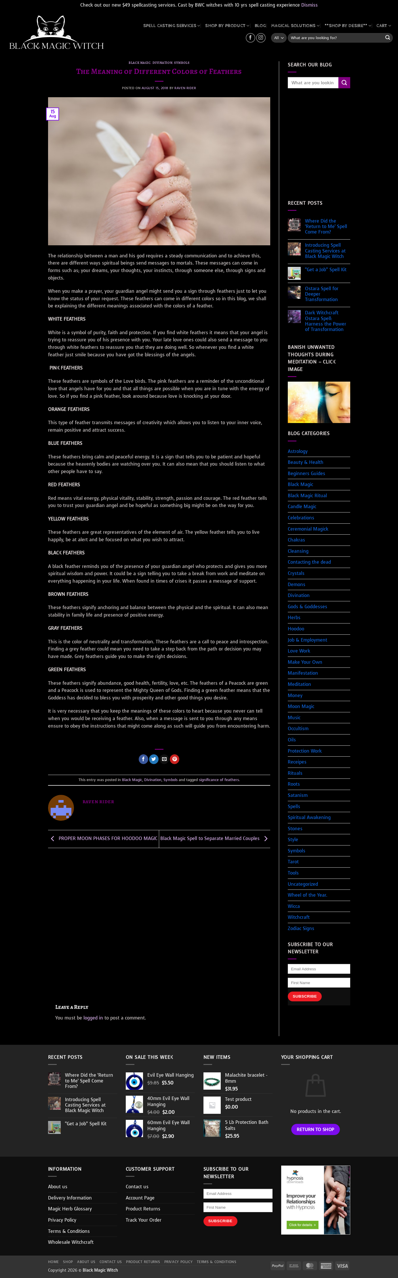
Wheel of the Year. (307, 895)
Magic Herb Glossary (70, 1209)
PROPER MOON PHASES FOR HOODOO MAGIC (102, 838)
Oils (292, 740)
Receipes (297, 762)
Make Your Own (305, 662)
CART (383, 25)
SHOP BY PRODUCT (227, 25)
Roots (294, 784)
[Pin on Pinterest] (174, 759)
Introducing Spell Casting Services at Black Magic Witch (325, 250)
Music (294, 718)
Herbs (294, 618)
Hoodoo (296, 629)
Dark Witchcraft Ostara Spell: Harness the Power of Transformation (325, 321)
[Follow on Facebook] (250, 38)
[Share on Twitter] (154, 759)
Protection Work (305, 751)
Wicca (294, 906)
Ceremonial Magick (308, 529)
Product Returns (143, 1209)
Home (53, 1262)
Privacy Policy (62, 1220)
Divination (163, 63)
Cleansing (298, 551)
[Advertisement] (159, 923)
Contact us (137, 1187)
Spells (294, 806)
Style (293, 840)
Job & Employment (307, 640)
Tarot (293, 862)
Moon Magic (301, 706)
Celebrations (301, 518)
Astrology (298, 451)
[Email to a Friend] (164, 759)
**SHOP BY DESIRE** (348, 25)
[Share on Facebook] (143, 759)
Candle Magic (302, 507)
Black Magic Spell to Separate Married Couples (215, 838)
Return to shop (315, 1129)
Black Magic (140, 63)
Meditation (299, 684)
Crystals (296, 573)
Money (295, 695)
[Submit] (388, 38)
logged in (93, 1018)
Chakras (296, 540)
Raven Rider (185, 88)
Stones (295, 829)
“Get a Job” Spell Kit (325, 269)
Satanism (298, 795)
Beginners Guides (306, 473)
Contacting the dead (309, 562)
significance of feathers (219, 779)
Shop (68, 1262)
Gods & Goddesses (307, 607)
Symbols (181, 63)
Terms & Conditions (69, 1231)
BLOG (260, 25)
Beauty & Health (305, 462)
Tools (293, 873)
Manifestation (303, 673)
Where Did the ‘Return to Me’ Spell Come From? (326, 226)
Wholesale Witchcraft (71, 1242)
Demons (296, 584)
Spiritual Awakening (309, 817)
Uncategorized (303, 884)
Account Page (140, 1198)
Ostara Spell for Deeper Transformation (321, 294)
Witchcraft (299, 917)
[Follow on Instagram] (261, 38)
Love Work (299, 651)
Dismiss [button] (309, 5)
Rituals (295, 773)
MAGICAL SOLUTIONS (295, 25)
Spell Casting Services (171, 25)
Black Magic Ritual (307, 496)
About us (57, 1187)
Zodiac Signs (301, 928)
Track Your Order (143, 1220)
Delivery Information (70, 1198)
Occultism (298, 729)
